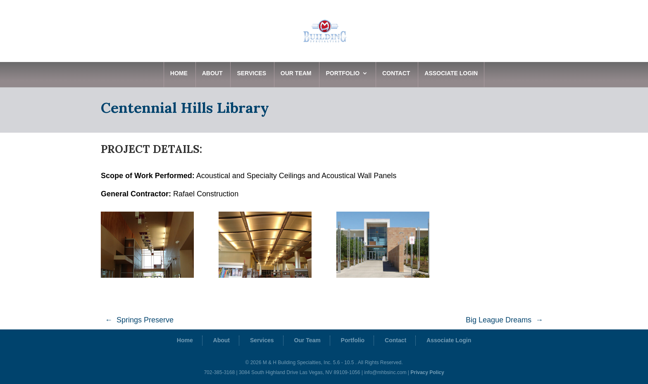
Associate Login (451, 73)
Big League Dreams (498, 320)
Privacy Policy (427, 372)
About (212, 73)
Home (179, 73)
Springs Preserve (145, 320)
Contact (396, 73)
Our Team (296, 73)
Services (251, 73)
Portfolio (343, 73)
